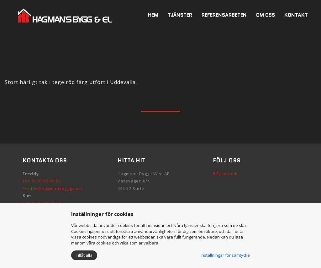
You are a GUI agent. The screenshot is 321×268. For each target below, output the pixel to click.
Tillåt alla (84, 255)
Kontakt (296, 14)
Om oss (265, 14)
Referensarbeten (224, 14)
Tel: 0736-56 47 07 (42, 181)
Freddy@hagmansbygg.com (52, 188)
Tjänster (180, 14)
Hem (153, 14)
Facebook (225, 173)
